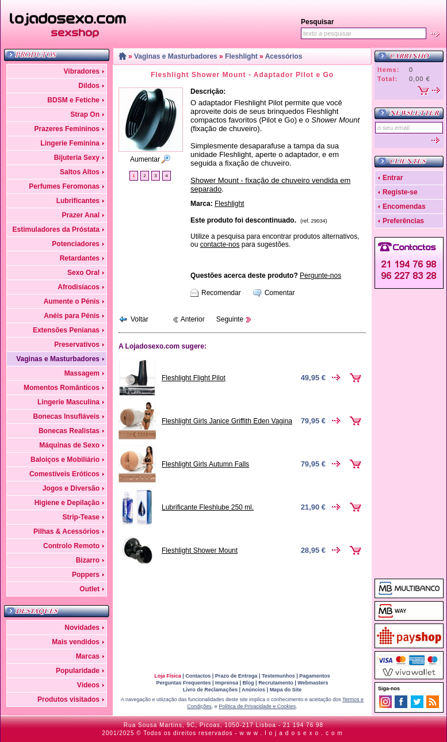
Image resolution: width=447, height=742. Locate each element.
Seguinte (229, 319)
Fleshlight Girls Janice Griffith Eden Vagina (227, 421)
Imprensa (226, 683)
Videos (88, 685)
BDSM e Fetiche (73, 100)
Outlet (89, 589)
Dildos (89, 86)
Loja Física (167, 676)
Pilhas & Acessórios (66, 531)
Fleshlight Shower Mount (200, 550)
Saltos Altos (80, 172)
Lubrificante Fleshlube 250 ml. (208, 507)
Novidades (82, 628)
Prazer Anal (81, 215)
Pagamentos (314, 676)
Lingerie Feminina (70, 143)
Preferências (403, 221)
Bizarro (88, 560)
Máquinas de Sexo (69, 445)
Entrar (393, 178)
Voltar (139, 319)
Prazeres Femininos (67, 129)
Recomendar (221, 293)
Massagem (82, 373)
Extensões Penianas (66, 330)
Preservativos (77, 345)
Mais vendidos (76, 642)
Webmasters (312, 683)
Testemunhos (278, 676)
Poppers (86, 575)
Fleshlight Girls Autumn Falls (205, 464)
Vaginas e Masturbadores (58, 359)
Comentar (280, 293)
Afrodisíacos (79, 287)
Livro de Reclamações (210, 690)
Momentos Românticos (62, 388)
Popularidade (78, 671)
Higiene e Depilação (67, 503)
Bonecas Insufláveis (66, 416)
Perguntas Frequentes (183, 683)
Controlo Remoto (71, 546)
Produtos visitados (68, 699)
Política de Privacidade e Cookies (257, 706)
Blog (248, 683)
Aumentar (145, 159)
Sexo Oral (83, 273)
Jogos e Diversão (71, 488)
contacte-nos (220, 244)
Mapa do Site (286, 690)
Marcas (88, 656)
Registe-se (400, 192)
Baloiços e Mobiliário (65, 460)
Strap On (85, 114)
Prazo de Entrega (236, 676)
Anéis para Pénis (72, 316)
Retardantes (80, 258)
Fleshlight (241, 56)
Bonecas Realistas (69, 431)
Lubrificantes (78, 201)
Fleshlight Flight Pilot (194, 378)
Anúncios (253, 690)
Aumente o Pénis (72, 301)
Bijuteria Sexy (77, 158)
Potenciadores (76, 244)
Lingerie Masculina (68, 402)
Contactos (198, 676)
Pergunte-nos (320, 275)
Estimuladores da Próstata (56, 229)
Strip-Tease (81, 517)
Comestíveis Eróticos (64, 474)
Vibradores (82, 71)
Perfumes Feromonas (64, 186)
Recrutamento (275, 683)
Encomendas (404, 206)
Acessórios (284, 56)
